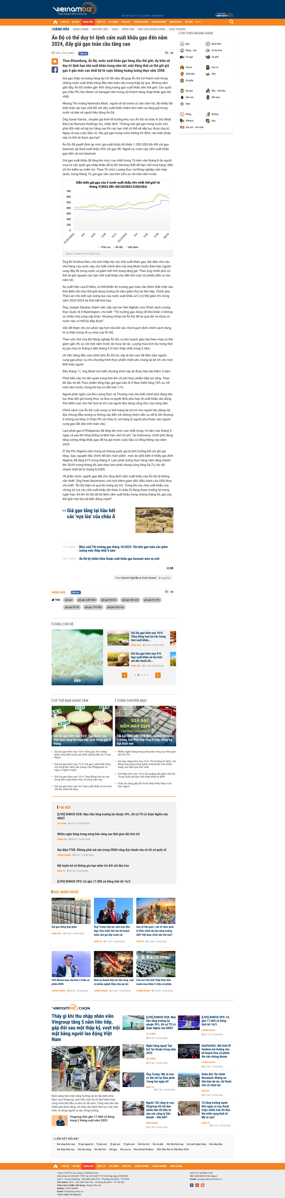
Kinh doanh (152, 1123)
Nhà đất (206, 1091)
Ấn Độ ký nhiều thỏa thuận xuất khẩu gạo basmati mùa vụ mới (119, 559)
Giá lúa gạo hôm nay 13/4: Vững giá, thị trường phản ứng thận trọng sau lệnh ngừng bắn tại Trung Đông (82, 754)
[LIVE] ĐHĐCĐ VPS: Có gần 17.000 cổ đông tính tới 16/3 (94, 881)
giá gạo (68, 599)
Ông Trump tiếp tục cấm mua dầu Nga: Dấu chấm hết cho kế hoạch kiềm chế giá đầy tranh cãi (112, 930)
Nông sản (128, 29)
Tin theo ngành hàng (196, 33)
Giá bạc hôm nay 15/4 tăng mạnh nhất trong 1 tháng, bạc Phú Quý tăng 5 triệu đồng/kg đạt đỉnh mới (145, 740)
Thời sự (140, 941)
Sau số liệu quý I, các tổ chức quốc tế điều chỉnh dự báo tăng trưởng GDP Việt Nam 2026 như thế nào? (155, 930)
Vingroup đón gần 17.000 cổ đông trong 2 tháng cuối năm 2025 (92, 1118)
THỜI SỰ (65, 22)
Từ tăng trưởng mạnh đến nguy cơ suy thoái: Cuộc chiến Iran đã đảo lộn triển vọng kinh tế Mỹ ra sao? (216, 1110)
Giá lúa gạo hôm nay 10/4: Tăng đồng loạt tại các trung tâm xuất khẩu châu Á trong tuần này (82, 778)
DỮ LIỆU (189, 22)
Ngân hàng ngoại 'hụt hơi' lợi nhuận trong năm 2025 (161, 1049)
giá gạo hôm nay (115, 607)
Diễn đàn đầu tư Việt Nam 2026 (173, 1149)
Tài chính (62, 823)
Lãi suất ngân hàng (196, 1144)
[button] (124, 675)
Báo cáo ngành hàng (151, 29)
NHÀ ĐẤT (126, 22)
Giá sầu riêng (84, 1149)
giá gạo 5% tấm (152, 599)
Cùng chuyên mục (132, 700)
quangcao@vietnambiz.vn (209, 1179)
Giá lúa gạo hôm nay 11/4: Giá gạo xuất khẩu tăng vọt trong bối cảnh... (144, 657)
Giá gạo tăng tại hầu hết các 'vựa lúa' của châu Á (91, 513)
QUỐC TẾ (101, 22)
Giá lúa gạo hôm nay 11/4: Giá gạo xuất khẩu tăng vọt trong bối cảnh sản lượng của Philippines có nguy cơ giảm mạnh (82, 767)
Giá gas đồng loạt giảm (64, 926)
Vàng (115, 29)
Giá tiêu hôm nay (175, 1144)
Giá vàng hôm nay (66, 1144)
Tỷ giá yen (115, 1144)
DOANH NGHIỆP (159, 22)
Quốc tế (61, 871)
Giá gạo (113, 1149)
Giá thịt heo (100, 1149)
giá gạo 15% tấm (93, 607)
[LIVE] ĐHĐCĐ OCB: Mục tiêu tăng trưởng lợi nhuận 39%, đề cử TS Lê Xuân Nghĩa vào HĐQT (112, 816)
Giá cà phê (158, 1144)
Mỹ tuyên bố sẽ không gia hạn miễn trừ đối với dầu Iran (93, 866)
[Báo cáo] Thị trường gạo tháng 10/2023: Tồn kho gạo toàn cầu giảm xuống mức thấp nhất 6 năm (123, 549)
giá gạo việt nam (130, 599)
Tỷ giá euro (129, 1144)
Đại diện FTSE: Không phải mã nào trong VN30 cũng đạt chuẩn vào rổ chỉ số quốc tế (111, 850)
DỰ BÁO (75, 22)
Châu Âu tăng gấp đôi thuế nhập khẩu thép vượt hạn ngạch (144, 785)
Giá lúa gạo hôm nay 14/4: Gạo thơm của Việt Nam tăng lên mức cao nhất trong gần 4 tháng (82, 740)
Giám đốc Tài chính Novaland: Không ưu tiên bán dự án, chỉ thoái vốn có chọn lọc (216, 1079)
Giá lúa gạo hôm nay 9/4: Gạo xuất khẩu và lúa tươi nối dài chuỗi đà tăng (83, 788)
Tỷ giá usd (101, 1144)
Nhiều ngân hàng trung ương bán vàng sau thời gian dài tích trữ (147, 753)
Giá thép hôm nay (66, 1149)
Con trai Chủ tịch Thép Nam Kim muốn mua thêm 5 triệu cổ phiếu (153, 982)
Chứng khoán (64, 855)
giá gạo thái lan (108, 599)
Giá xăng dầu (215, 1144)
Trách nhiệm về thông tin (69, 1194)
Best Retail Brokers (144, 1149)
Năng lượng (81, 29)
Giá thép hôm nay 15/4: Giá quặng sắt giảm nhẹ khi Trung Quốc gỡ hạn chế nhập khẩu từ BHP (146, 775)
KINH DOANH (176, 22)
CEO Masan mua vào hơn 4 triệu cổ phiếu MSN (70, 982)
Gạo (77, 680)
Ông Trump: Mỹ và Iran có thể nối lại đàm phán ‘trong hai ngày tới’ (160, 1077)
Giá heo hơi (143, 1144)
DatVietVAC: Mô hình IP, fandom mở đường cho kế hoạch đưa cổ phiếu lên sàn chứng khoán (216, 1051)
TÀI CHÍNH (113, 22)
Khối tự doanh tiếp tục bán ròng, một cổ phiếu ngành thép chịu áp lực (114, 982)
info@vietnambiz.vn (73, 1191)
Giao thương (177, 29)
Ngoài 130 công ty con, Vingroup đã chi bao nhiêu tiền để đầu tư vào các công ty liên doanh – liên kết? (160, 1110)
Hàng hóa (61, 29)
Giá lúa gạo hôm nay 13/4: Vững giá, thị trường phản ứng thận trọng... (144, 636)
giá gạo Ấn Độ (72, 607)
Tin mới (65, 807)
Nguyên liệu (100, 29)
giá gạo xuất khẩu (87, 599)
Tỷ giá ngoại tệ (85, 1144)
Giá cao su (125, 1149)
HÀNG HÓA (88, 22)
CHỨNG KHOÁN (141, 22)
